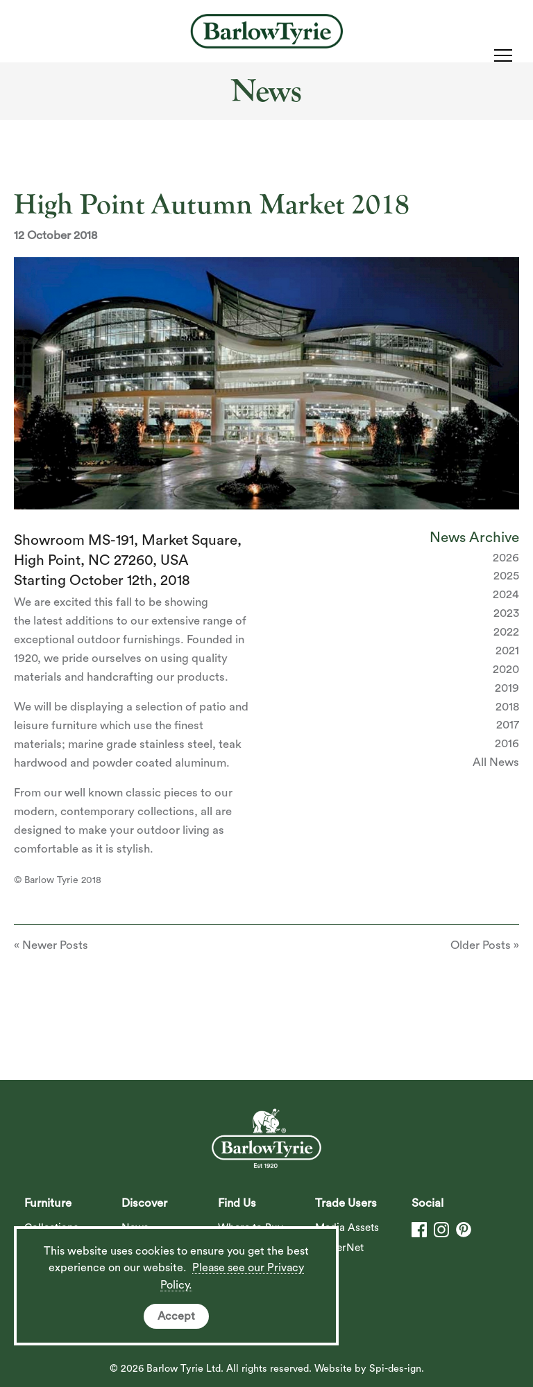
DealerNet (339, 1248)
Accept (176, 1316)
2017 (507, 725)
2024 (506, 594)
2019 (507, 688)
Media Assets (347, 1228)
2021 (507, 650)
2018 (507, 707)
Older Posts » (484, 945)
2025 (506, 576)
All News (496, 762)
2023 (506, 613)
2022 (506, 632)
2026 (506, 558)
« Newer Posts (51, 945)
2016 (507, 743)
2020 (506, 669)
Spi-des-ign (395, 1368)
